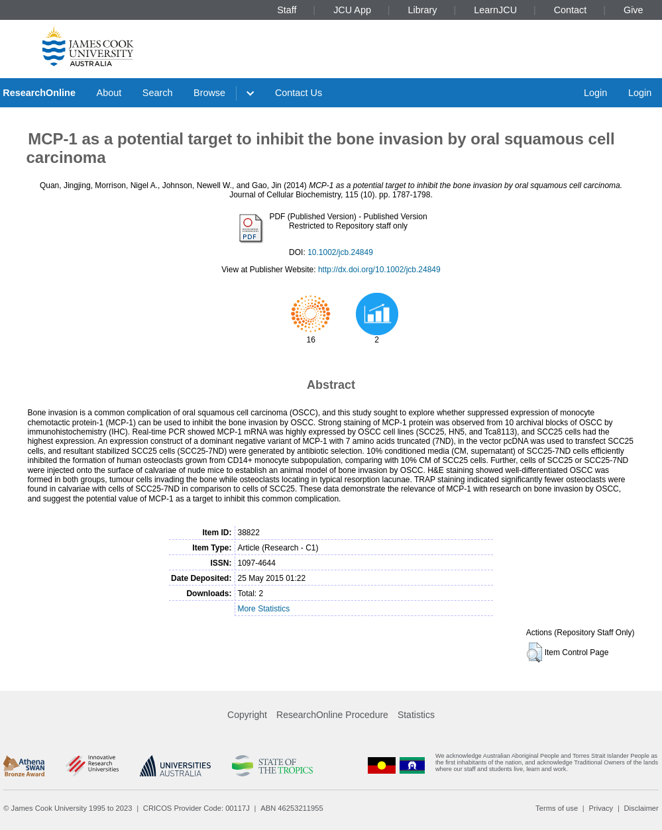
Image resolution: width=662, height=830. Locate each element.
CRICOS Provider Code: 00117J (196, 808)
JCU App (352, 10)
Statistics (416, 714)
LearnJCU (495, 10)
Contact (570, 10)
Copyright (247, 714)
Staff (286, 10)
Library (422, 10)
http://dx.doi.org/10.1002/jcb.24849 (379, 269)
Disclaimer (641, 808)
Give (633, 10)
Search (157, 92)
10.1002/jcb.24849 (340, 252)
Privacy (600, 808)
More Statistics (263, 608)
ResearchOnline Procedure (332, 714)
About (109, 92)
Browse (209, 92)
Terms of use (556, 808)
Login (595, 92)
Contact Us (298, 92)
